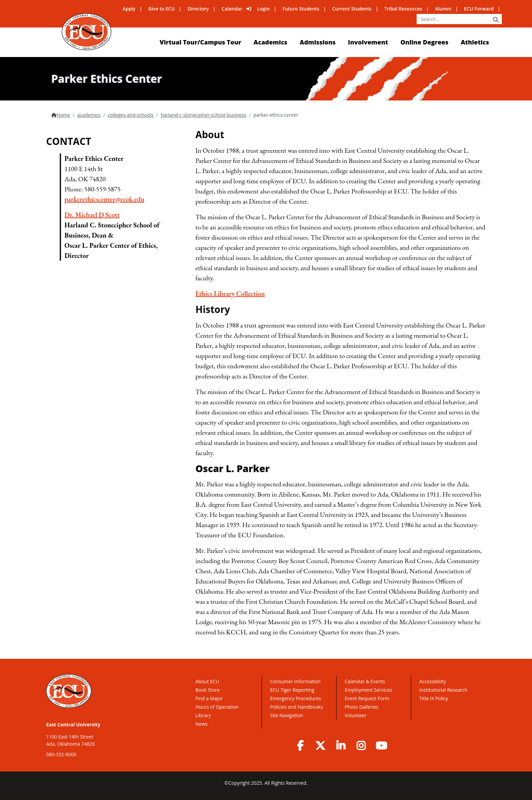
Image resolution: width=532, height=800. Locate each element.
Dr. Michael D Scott (92, 214)
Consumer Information (295, 681)
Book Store (207, 690)
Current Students (352, 8)
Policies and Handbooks (296, 707)
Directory (198, 8)
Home (63, 115)
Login (263, 8)
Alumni (443, 8)
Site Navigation (286, 715)
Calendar (232, 8)
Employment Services (368, 690)
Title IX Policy (434, 698)
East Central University (73, 724)
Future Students (301, 8)
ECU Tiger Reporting (292, 690)
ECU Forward (479, 8)
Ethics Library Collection (230, 293)
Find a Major (209, 698)
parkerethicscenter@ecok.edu (104, 199)
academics (89, 115)
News (201, 724)
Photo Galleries (361, 707)
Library (203, 715)
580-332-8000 (61, 754)
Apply (128, 8)
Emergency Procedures (295, 698)
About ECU (207, 681)
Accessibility (432, 681)
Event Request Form (367, 698)
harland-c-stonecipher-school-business (203, 115)
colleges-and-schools (130, 115)
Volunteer (355, 715)
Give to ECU (161, 8)
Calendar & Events (365, 681)
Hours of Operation (216, 707)
